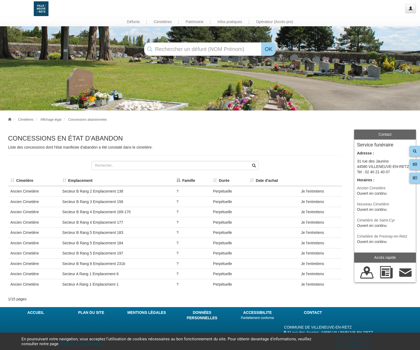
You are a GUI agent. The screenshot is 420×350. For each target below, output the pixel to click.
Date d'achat (264, 180)
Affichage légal (50, 119)
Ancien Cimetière (371, 188)
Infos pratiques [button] (230, 22)
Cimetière (21, 180)
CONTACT (313, 312)
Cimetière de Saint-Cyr (376, 220)
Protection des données (80, 343)
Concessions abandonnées (87, 119)
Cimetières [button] (163, 22)
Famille (186, 180)
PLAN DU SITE (91, 312)
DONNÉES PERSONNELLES (202, 315)
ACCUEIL (35, 312)
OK (268, 49)
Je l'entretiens (312, 191)
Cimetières (25, 119)
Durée (221, 180)
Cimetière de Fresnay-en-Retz (382, 236)
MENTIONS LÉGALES (146, 312)
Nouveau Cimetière (373, 204)
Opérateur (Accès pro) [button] (274, 22)
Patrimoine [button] (195, 22)
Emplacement (77, 180)
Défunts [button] (133, 22)
